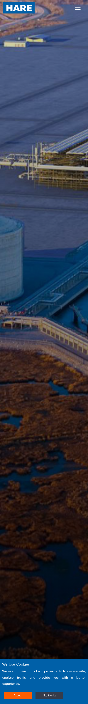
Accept (18, 695)
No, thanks (49, 695)
